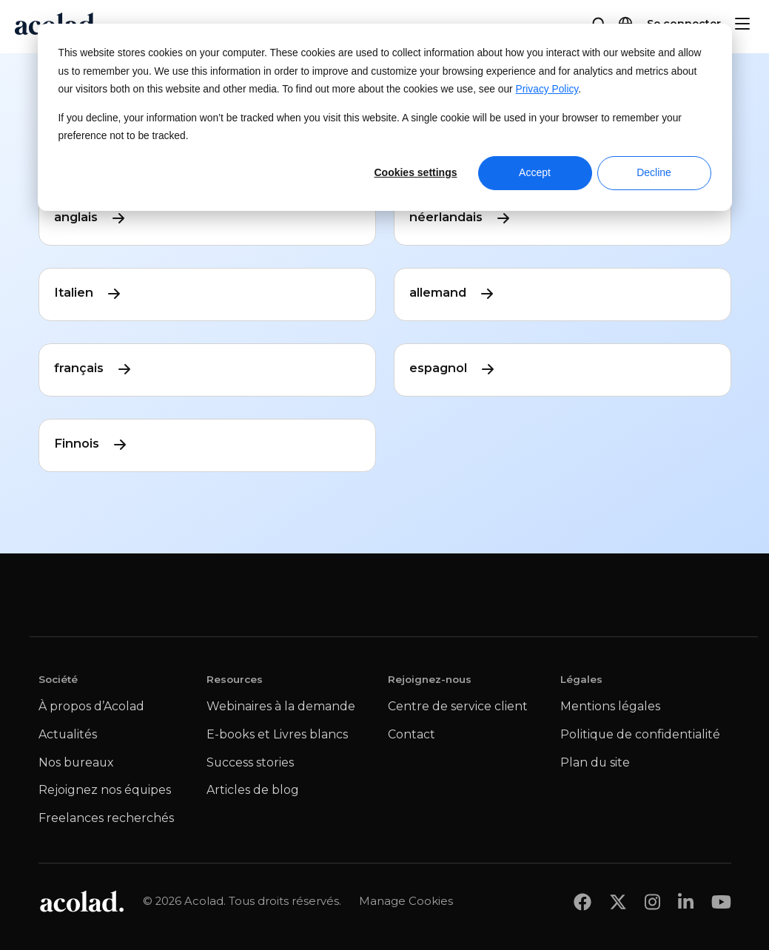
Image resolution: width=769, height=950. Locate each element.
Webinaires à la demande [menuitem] (280, 706)
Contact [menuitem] (411, 734)
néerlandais (460, 217)
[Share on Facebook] (582, 901)
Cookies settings (415, 172)
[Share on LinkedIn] (686, 901)
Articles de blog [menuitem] (252, 790)
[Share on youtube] (721, 901)
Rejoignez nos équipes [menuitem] (104, 790)
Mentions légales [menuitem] (610, 706)
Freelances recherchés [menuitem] (106, 818)
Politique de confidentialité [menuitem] (640, 734)
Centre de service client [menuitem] (458, 706)
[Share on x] (618, 901)
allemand (452, 293)
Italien (88, 293)
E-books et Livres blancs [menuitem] (277, 734)
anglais (90, 217)
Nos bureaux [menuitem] (75, 762)
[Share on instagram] (652, 901)
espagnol (453, 368)
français (93, 368)
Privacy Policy (547, 89)
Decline (654, 172)
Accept (535, 172)
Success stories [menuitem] (250, 762)
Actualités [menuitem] (67, 734)
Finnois (91, 444)
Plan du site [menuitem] (595, 762)
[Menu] (742, 24)
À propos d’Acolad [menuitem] (91, 706)
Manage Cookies (406, 901)
